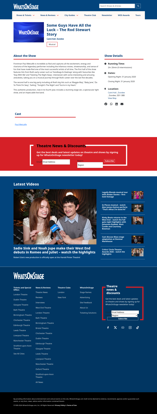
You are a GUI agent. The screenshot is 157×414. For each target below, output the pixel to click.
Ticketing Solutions (88, 313)
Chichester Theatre (22, 320)
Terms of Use (72, 405)
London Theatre (20, 294)
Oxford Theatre (42, 369)
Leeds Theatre (20, 330)
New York (62, 297)
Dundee (60, 38)
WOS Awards (124, 15)
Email (39, 161)
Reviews (39, 297)
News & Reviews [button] (49, 15)
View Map (112, 98)
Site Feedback (86, 302)
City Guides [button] (71, 15)
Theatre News (42, 292)
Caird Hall (112, 92)
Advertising (85, 297)
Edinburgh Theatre (22, 325)
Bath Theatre (19, 310)
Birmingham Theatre (23, 315)
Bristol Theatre (42, 328)
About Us (84, 307)
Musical (52, 44)
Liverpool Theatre (21, 335)
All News (39, 382)
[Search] (117, 6)
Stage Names (85, 292)
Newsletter (107, 15)
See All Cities (19, 353)
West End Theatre (43, 307)
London (61, 292)
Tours (138, 15)
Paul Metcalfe (21, 124)
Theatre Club (90, 15)
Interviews (40, 302)
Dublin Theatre (20, 299)
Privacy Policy (60, 405)
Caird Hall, (51, 38)
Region (80, 160)
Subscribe (109, 161)
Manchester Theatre (22, 340)
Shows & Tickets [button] (25, 15)
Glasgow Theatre (21, 304)
